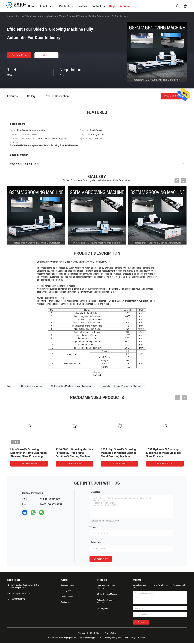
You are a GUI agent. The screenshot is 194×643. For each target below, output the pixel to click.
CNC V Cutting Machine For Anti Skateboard (71, 386)
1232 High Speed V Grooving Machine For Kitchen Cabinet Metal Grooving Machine (118, 453)
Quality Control (67, 596)
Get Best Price (19, 55)
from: (93, 527)
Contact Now (100, 558)
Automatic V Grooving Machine (106, 601)
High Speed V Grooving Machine (41, 16)
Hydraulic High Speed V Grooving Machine (121, 386)
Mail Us (47, 55)
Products (20, 16)
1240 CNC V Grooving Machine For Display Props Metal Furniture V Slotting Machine (74, 453)
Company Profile (67, 585)
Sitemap (81, 633)
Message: (95, 492)
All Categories (102, 608)
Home (10, 16)
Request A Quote (174, 95)
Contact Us (65, 602)
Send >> (141, 622)
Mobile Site (94, 633)
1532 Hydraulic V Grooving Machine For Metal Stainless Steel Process (163, 453)
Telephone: (96, 542)
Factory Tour (66, 591)
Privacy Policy (110, 633)
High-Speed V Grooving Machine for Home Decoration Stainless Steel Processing (28, 453)
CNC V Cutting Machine (31, 386)
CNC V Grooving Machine (107, 594)
